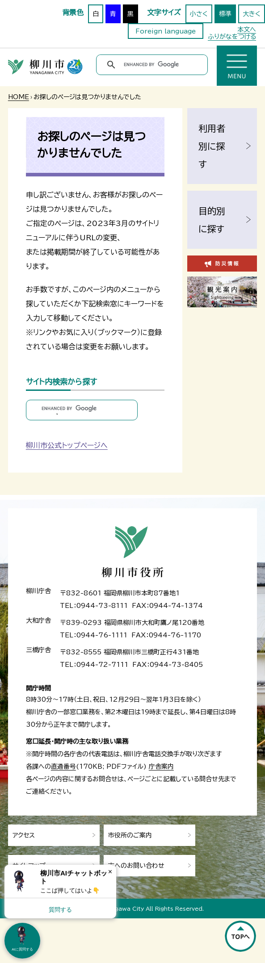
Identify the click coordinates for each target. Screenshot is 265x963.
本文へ (246, 29)
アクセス (24, 835)
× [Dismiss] (110, 871)
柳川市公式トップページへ (67, 445)
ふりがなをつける (232, 36)
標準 (225, 14)
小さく (199, 14)
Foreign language (165, 31)
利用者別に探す (211, 146)
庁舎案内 (161, 766)
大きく (252, 14)
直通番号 (63, 766)
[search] (153, 64)
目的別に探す (211, 219)
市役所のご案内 (130, 835)
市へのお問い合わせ (136, 866)
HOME (18, 97)
